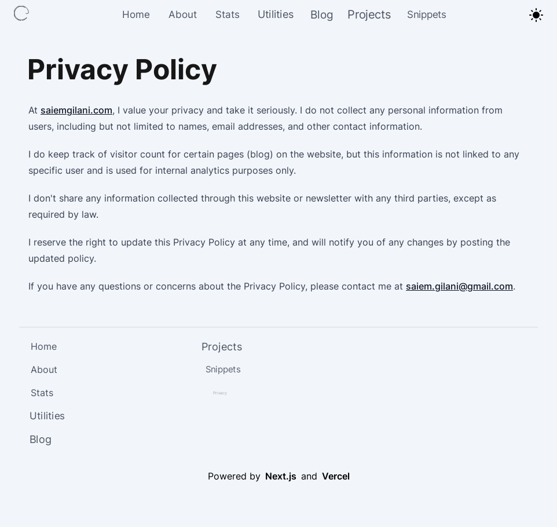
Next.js (280, 476)
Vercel (336, 476)
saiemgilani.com (76, 110)
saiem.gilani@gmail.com (459, 286)
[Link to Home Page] (23, 15)
